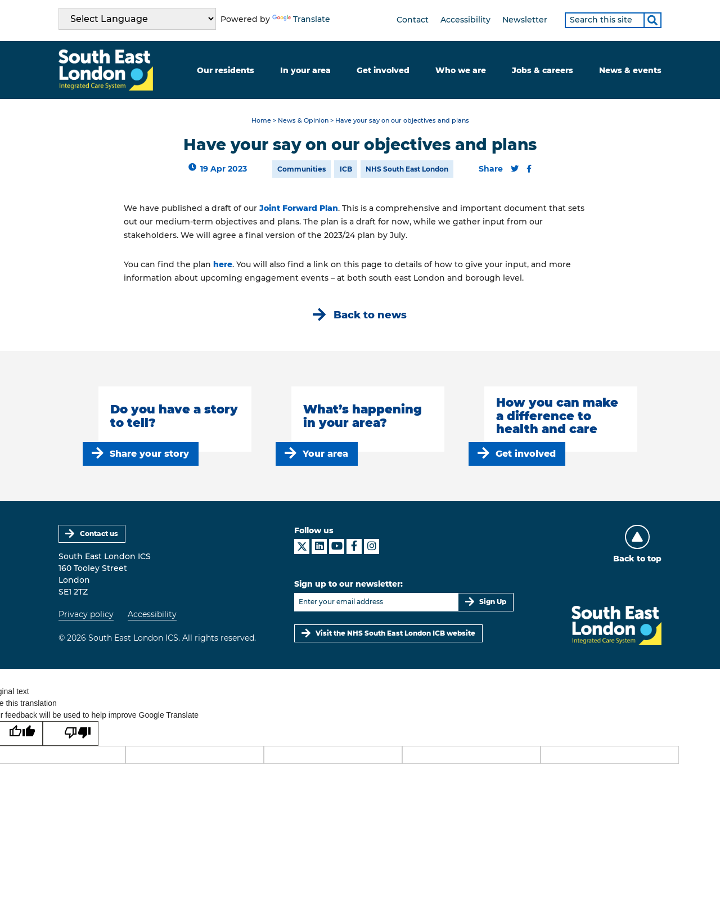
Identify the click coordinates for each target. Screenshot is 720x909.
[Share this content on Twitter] (515, 169)
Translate (301, 19)
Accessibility (465, 20)
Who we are (460, 70)
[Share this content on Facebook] (529, 169)
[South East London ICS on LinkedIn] (319, 546)
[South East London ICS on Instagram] (371, 546)
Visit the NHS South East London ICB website (395, 633)
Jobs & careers (542, 70)
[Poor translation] (70, 733)
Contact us (99, 533)
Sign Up (492, 601)
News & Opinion (303, 120)
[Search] (652, 20)
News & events (630, 70)
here (222, 264)
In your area (305, 70)
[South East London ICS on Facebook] (354, 546)
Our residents (225, 70)
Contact (413, 20)
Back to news (370, 315)
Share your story (149, 453)
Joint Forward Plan (298, 208)
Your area (325, 453)
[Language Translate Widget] (137, 19)
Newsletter (524, 20)
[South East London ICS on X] (301, 546)
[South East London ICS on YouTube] (336, 546)
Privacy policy (86, 614)
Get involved (383, 70)
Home (261, 120)
